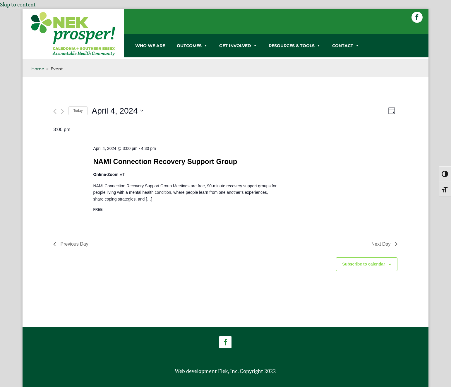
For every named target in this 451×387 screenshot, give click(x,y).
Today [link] (78, 111)
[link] (73, 55)
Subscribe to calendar (363, 264)
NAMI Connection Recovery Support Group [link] (165, 161)
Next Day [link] (384, 244)
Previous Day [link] (70, 244)
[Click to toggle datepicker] (117, 111)
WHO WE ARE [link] (150, 45)
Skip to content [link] (18, 4)
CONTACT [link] (345, 45)
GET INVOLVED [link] (238, 45)
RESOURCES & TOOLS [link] (294, 45)
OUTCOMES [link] (192, 45)
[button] (417, 17)
